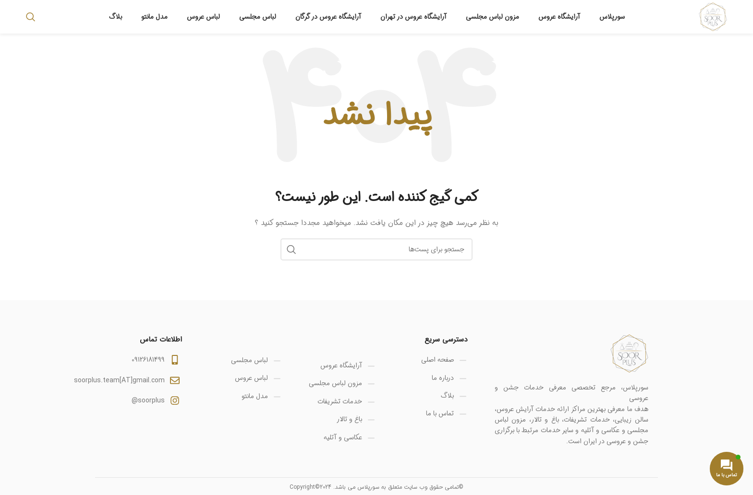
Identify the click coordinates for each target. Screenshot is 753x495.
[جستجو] (30, 16)
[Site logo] (713, 17)
